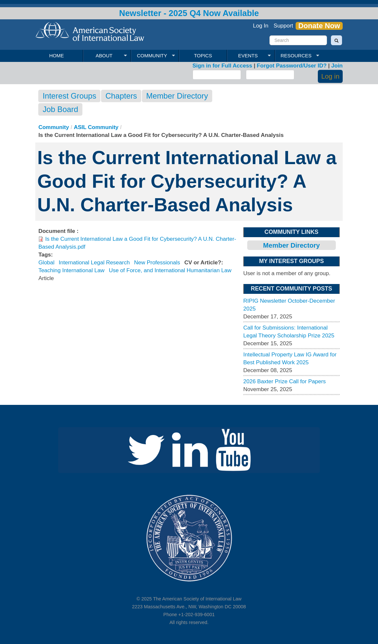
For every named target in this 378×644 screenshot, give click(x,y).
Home (56, 55)
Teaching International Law (71, 270)
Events (249, 56)
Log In (260, 26)
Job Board (60, 109)
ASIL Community (96, 127)
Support (283, 26)
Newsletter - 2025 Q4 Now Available (189, 13)
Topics (203, 55)
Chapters (121, 95)
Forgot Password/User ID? (291, 66)
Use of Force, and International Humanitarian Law (170, 270)
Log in (330, 76)
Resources (297, 56)
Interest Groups (69, 95)
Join (337, 66)
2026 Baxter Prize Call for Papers (284, 381)
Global (46, 262)
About (105, 56)
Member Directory (177, 95)
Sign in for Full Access (222, 66)
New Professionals (157, 262)
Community (153, 56)
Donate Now (319, 26)
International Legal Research (94, 262)
